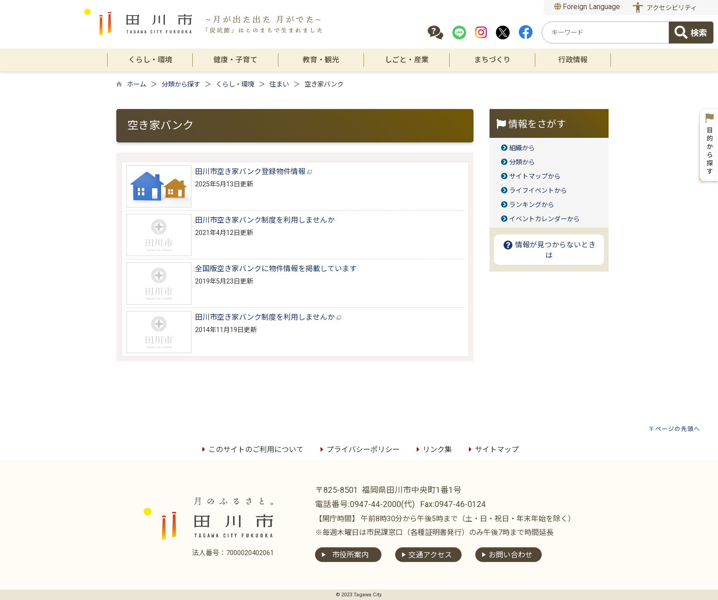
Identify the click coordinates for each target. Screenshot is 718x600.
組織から (522, 148)
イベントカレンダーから (544, 219)
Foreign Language (587, 6)
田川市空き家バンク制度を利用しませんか (265, 220)
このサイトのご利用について (251, 449)
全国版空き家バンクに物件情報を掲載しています (276, 268)
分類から (522, 162)
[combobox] (605, 32)
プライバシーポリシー (358, 449)
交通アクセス (430, 555)
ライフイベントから (538, 191)
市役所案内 (350, 555)
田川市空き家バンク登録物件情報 (253, 171)
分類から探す (181, 84)
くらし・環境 (235, 84)
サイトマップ (492, 449)
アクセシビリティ (672, 8)
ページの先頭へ (677, 428)
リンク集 (432, 449)
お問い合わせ (511, 555)
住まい (279, 84)
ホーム (136, 84)
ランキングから (531, 205)
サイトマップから (534, 176)
